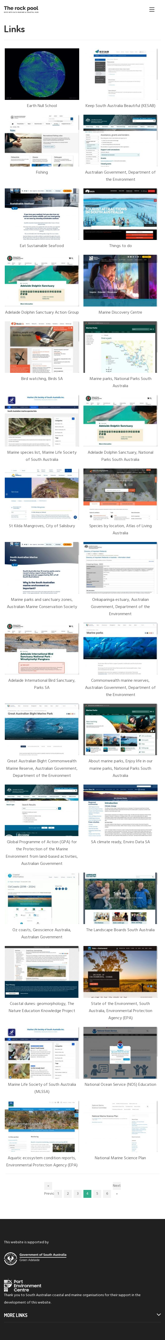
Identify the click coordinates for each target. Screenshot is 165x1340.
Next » (117, 1186)
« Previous (48, 1186)
